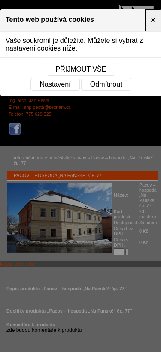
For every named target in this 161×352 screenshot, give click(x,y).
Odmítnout (106, 84)
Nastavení (54, 84)
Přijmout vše (81, 69)
